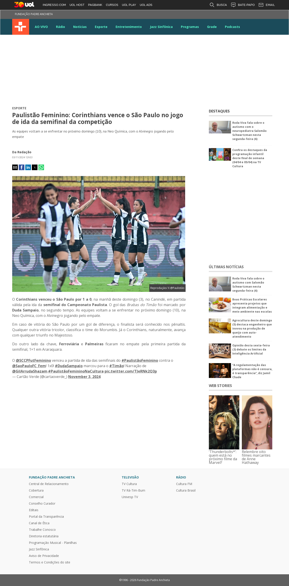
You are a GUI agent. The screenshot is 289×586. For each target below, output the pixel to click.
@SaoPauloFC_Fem (29, 365)
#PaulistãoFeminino (139, 360)
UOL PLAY (129, 5)
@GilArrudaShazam (29, 371)
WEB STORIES (220, 385)
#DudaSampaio (69, 365)
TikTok (264, 15)
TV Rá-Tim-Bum (133, 490)
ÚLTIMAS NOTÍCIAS (226, 266)
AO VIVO (41, 27)
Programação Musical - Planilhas (53, 542)
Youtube (240, 15)
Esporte (101, 27)
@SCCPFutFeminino (33, 360)
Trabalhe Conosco (42, 529)
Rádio (60, 27)
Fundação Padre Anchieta (34, 14)
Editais (33, 510)
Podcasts (232, 27)
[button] (15, 167)
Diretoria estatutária (43, 536)
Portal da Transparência (46, 516)
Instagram (231, 15)
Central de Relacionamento (49, 483)
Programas (190, 27)
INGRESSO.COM (54, 5)
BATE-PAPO (243, 5)
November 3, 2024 (84, 376)
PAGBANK (95, 5)
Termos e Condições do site (49, 562)
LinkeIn (248, 15)
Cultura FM (184, 483)
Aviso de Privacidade (44, 555)
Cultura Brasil (186, 490)
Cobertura (36, 490)
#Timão (116, 365)
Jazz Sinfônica (161, 27)
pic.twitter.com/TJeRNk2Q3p (131, 371)
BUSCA (218, 5)
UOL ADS (146, 5)
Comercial (36, 497)
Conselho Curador (42, 503)
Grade (212, 27)
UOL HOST (77, 5)
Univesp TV (130, 497)
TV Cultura (20, 27)
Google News (256, 15)
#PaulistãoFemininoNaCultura (76, 371)
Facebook (215, 15)
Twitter (223, 15)
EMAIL (266, 5)
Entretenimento (129, 27)
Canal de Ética (39, 523)
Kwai (272, 15)
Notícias (80, 27)
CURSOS (112, 5)
